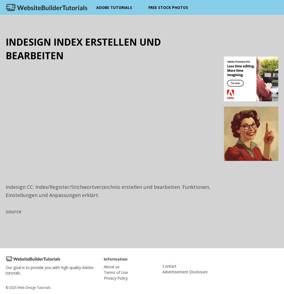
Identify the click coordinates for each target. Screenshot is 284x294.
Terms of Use (116, 272)
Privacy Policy (116, 278)
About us (112, 266)
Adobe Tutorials (114, 7)
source (13, 211)
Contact (169, 266)
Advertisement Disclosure (185, 271)
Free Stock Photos (168, 7)
